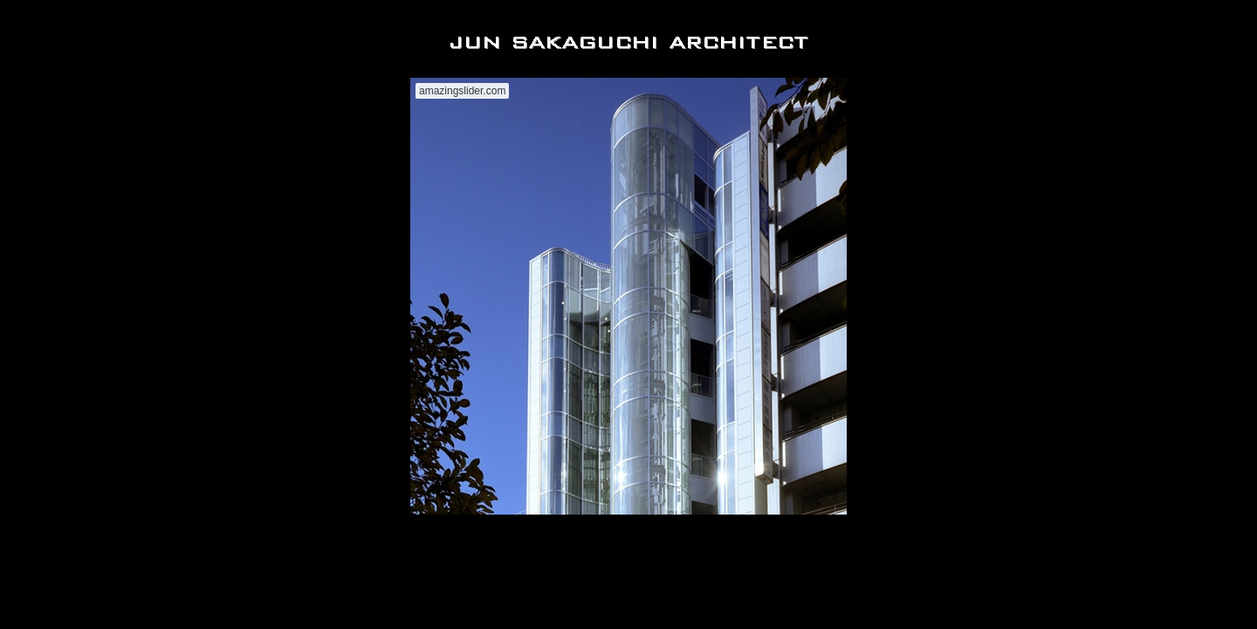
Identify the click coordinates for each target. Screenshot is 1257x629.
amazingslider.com (462, 91)
